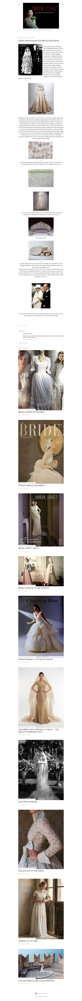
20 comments (25, 662)
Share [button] (19, 325)
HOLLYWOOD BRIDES (27, 802)
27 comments (25, 551)
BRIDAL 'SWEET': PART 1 (28, 548)
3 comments (25, 590)
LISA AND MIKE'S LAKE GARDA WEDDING (36, 981)
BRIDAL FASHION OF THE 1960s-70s (33, 588)
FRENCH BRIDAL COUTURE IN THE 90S (35, 659)
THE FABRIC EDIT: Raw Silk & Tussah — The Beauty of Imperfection (38, 730)
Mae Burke (45, 996)
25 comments (25, 983)
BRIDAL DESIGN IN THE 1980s (31, 412)
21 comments (25, 488)
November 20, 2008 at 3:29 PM (30, 339)
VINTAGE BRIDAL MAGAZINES (31, 485)
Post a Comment (22, 343)
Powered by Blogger (41, 993)
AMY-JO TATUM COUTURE (35, 30)
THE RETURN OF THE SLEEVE (31, 871)
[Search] (63, 4)
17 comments (25, 873)
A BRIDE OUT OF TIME (28, 941)
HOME (25, 30)
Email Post (24, 325)
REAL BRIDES (47, 30)
